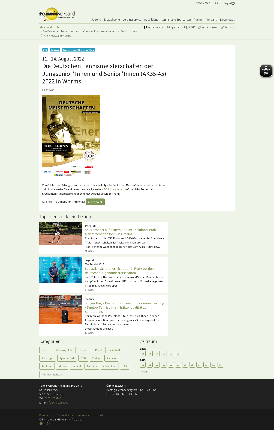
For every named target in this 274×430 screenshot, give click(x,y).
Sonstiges (48, 358)
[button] (216, 3)
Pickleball (114, 350)
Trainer (96, 358)
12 (142, 364)
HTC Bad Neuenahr (113, 189)
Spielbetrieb (67, 358)
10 (157, 364)
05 (150, 353)
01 (178, 353)
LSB (124, 366)
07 (178, 364)
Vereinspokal (64, 350)
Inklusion (83, 350)
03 (164, 353)
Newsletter (203, 3)
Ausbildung (109, 366)
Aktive (62, 366)
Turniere (92, 366)
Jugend (76, 366)
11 (150, 364)
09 (164, 364)
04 (157, 353)
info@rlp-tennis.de (57, 402)
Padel (98, 350)
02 (171, 353)
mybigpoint (95, 202)
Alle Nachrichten (52, 374)
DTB (83, 358)
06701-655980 (53, 398)
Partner (111, 358)
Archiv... (145, 371)
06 (142, 353)
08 (171, 364)
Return (46, 350)
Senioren (47, 366)
